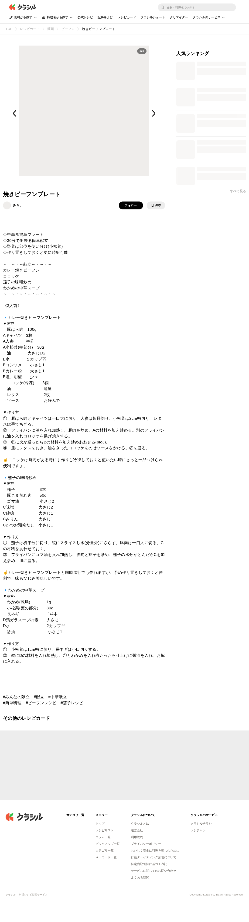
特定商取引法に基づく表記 (149, 864)
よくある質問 (140, 877)
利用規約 (137, 837)
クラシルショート (152, 17)
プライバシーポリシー (146, 844)
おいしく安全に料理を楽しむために (155, 850)
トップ (100, 823)
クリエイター (179, 17)
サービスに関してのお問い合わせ (153, 870)
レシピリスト (105, 830)
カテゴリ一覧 (105, 850)
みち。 (18, 205)
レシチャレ (198, 830)
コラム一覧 (103, 837)
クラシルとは (140, 823)
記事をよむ (105, 17)
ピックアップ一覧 (108, 844)
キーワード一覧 (106, 857)
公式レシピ (85, 17)
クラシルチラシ (201, 823)
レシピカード (126, 17)
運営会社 (137, 830)
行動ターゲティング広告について (153, 857)
